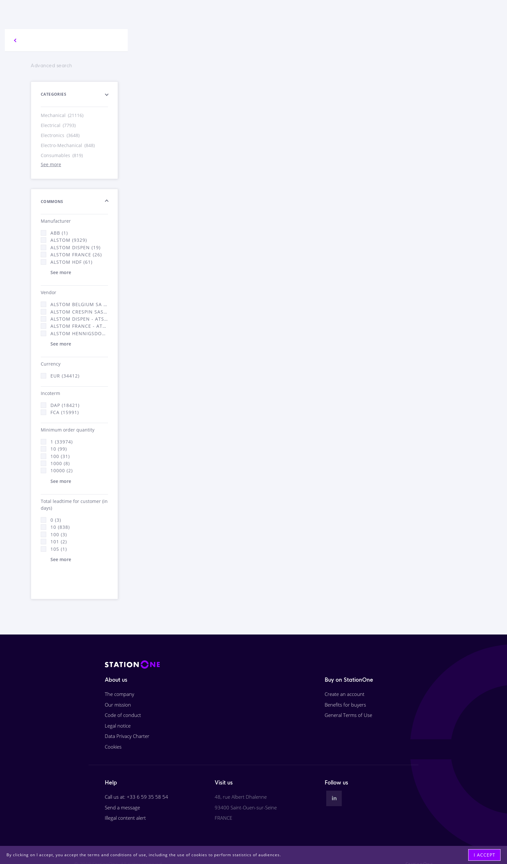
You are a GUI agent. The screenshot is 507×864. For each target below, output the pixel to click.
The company (119, 694)
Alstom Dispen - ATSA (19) (79, 319)
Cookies (113, 746)
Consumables (62, 155)
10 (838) (60, 527)
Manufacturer (56, 221)
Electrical (59, 125)
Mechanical (62, 115)
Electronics (61, 135)
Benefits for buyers (345, 704)
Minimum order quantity (67, 430)
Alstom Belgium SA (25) (79, 304)
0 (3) (55, 520)
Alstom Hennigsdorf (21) (79, 333)
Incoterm (50, 393)
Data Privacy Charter (127, 736)
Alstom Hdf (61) (71, 262)
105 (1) (58, 549)
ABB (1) (59, 233)
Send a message (122, 807)
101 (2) (58, 542)
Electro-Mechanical (68, 145)
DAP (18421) (65, 405)
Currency (50, 364)
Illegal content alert (125, 818)
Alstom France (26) (76, 254)
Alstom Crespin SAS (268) (79, 312)
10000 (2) (61, 470)
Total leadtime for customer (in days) (74, 504)
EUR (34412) (65, 376)
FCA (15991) (64, 412)
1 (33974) (61, 442)
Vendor (48, 292)
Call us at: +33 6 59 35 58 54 (136, 797)
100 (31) (60, 456)
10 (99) (58, 449)
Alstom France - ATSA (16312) (79, 326)
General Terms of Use (348, 715)
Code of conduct (123, 715)
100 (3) (58, 534)
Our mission (118, 704)
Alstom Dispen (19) (75, 247)
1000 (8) (60, 463)
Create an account (344, 694)
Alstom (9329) (68, 240)
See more (51, 164)
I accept (484, 855)
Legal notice (118, 725)
